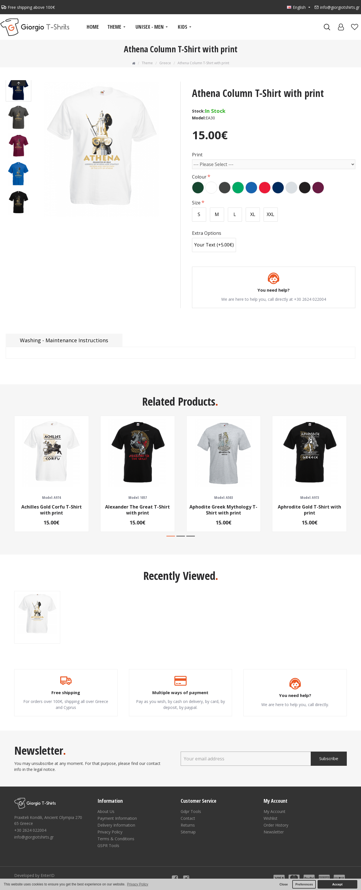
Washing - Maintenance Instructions (64, 340)
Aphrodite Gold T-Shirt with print (309, 510)
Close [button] (283, 884)
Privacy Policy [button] (137, 884)
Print (197, 155)
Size (196, 203)
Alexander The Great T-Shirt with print (137, 510)
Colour (199, 177)
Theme (147, 63)
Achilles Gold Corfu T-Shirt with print (51, 510)
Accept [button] (337, 884)
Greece (165, 63)
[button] (18, 214)
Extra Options (206, 233)
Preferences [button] (304, 884)
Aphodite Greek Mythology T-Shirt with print (223, 510)
